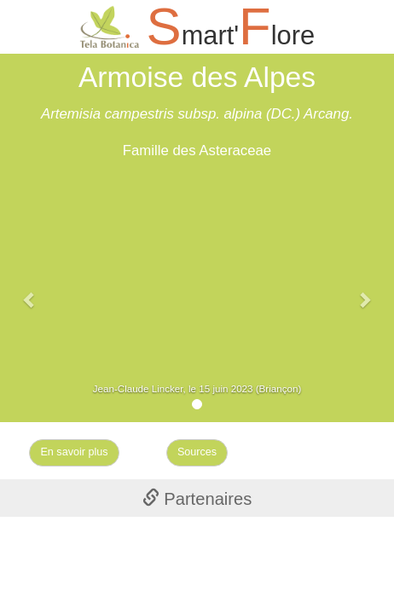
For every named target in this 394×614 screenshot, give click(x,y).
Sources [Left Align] (197, 452)
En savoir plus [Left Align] (73, 452)
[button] (29, 291)
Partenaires (197, 498)
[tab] (197, 498)
